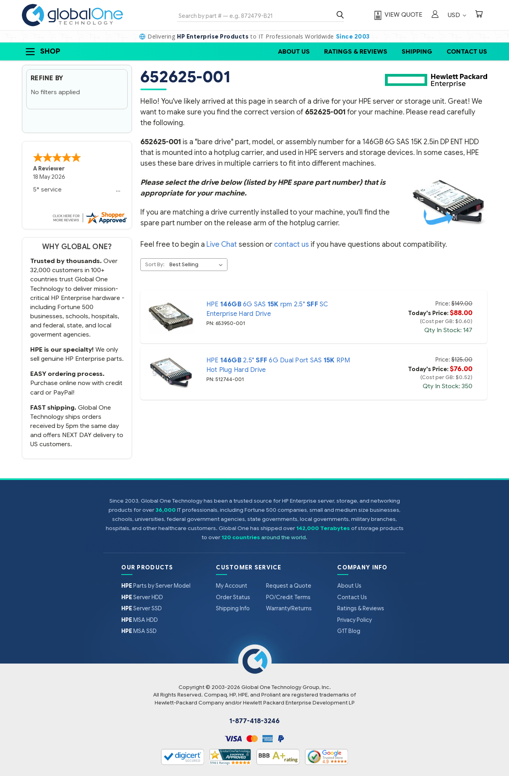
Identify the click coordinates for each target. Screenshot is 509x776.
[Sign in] (435, 15)
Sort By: (155, 264)
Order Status (233, 597)
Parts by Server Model (155, 585)
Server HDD (142, 597)
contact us (291, 244)
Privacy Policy (354, 619)
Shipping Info (233, 608)
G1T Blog (348, 631)
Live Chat (221, 244)
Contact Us (467, 51)
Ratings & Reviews (355, 51)
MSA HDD (139, 619)
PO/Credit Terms (288, 597)
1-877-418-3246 (254, 721)
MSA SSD (139, 631)
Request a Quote (288, 585)
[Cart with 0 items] (478, 15)
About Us (294, 51)
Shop (42, 52)
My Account (231, 585)
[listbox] (197, 265)
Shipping (417, 51)
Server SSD (141, 608)
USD (457, 15)
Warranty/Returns (289, 608)
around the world (283, 537)
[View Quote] (397, 14)
